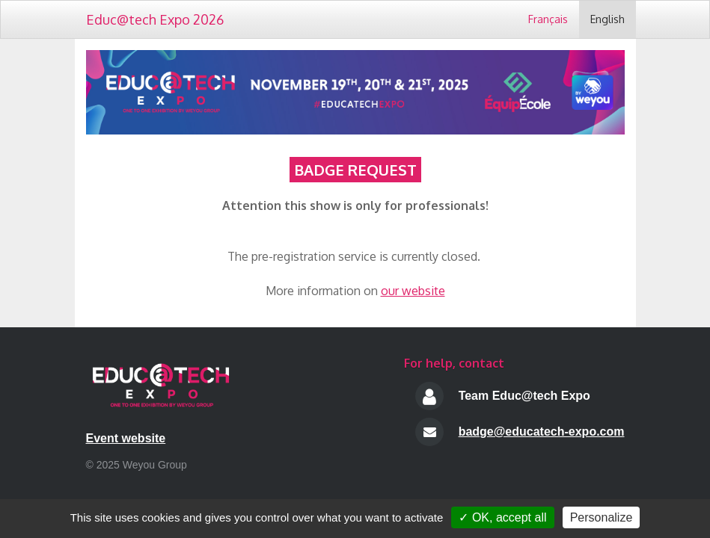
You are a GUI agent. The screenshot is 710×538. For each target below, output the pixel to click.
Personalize (601, 517)
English (607, 19)
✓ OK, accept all (502, 517)
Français (548, 19)
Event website (126, 438)
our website (413, 290)
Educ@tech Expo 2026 (155, 19)
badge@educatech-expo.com (542, 431)
